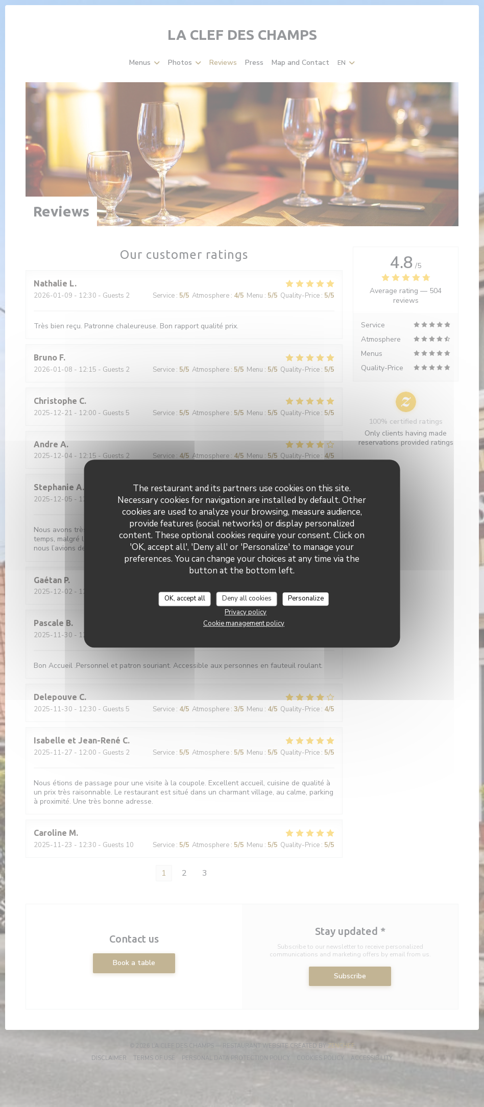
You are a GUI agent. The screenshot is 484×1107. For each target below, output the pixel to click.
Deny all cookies (247, 598)
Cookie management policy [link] (243, 623)
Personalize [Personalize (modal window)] (306, 598)
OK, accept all (184, 598)
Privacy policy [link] (246, 612)
